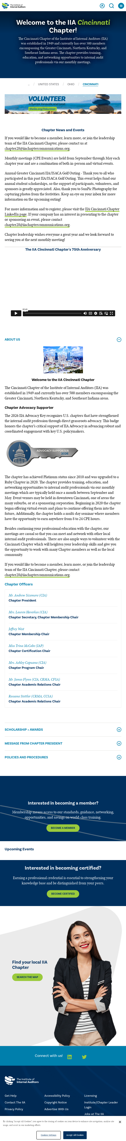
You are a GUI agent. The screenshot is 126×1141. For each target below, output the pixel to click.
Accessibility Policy (57, 1096)
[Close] (120, 1122)
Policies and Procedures (26, 757)
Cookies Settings (48, 1135)
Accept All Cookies (75, 1135)
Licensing (90, 1096)
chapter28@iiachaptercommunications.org (37, 148)
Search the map (27, 977)
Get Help (10, 1096)
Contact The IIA (15, 1102)
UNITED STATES (48, 84)
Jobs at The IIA (94, 1114)
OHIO (70, 84)
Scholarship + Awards (24, 730)
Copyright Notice (55, 1102)
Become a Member (63, 828)
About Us (12, 339)
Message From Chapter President (33, 743)
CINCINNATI (90, 84)
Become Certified (63, 894)
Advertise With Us (56, 1109)
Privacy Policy (14, 1109)
